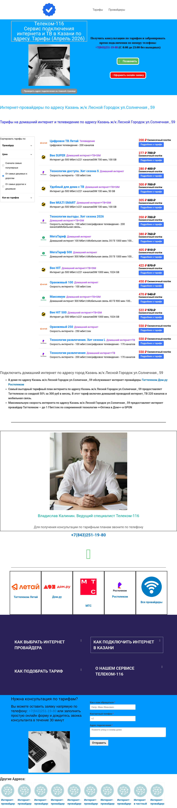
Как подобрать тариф (39, 671)
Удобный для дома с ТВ (67, 187)
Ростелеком (16, 384)
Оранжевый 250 (61, 327)
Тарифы (98, 9)
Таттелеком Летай (26, 597)
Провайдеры (117, 9)
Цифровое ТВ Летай (64, 141)
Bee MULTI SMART (63, 202)
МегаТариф (58, 236)
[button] (48, 645)
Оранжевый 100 (61, 282)
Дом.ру (162, 380)
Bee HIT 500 (58, 312)
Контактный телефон (102, 713)
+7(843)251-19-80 (107, 47)
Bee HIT (55, 268)
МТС (88, 605)
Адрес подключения (101, 725)
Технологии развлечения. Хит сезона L (77, 340)
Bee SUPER (57, 155)
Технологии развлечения (67, 353)
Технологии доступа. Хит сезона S (74, 171)
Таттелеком (149, 380)
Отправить (99, 742)
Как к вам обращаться (102, 702)
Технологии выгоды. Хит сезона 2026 (77, 216)
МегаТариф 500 (61, 252)
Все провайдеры (151, 602)
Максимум (57, 296)
